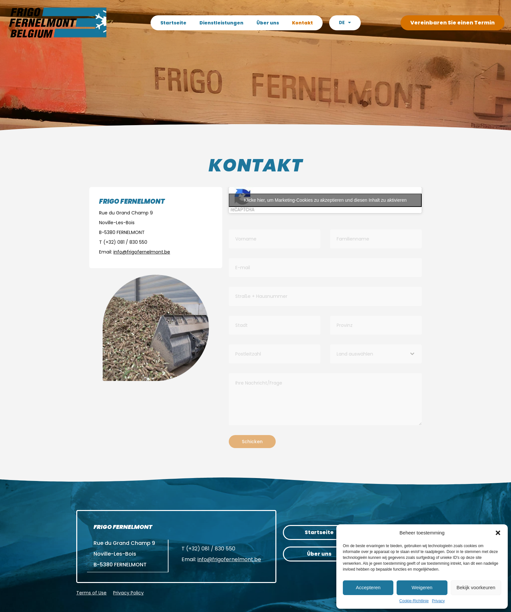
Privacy (438, 601)
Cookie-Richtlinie (414, 601)
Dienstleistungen (221, 23)
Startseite (173, 23)
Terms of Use (91, 592)
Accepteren (368, 587)
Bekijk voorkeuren (476, 587)
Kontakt (302, 23)
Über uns (267, 23)
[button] (498, 533)
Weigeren (422, 587)
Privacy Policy (128, 592)
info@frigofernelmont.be (229, 559)
